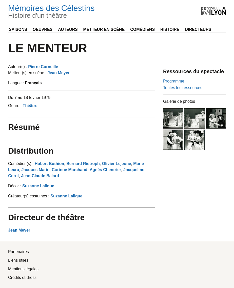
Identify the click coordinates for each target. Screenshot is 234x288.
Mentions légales (23, 269)
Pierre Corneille (43, 67)
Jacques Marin (35, 170)
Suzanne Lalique (38, 186)
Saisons (18, 29)
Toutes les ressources (182, 88)
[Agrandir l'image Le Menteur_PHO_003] (216, 118)
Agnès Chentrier (105, 170)
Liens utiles (18, 260)
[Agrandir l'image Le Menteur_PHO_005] (194, 140)
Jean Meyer (59, 73)
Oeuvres (42, 29)
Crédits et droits (22, 277)
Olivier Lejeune (116, 163)
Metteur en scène (104, 29)
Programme (173, 81)
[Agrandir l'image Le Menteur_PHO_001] (173, 118)
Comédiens (142, 29)
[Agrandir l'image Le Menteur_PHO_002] (194, 118)
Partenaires (18, 252)
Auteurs (67, 29)
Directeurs (198, 29)
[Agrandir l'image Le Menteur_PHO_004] (173, 140)
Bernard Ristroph (83, 163)
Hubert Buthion (49, 163)
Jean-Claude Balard (40, 176)
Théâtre (30, 106)
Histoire (169, 29)
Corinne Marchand (69, 170)
